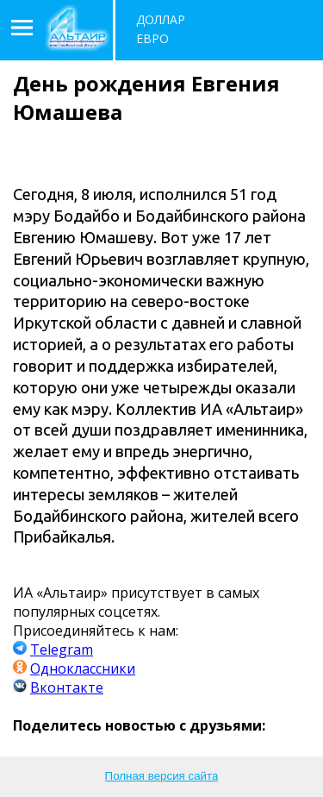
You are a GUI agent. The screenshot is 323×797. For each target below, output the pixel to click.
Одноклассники (82, 668)
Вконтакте (66, 687)
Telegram (61, 649)
